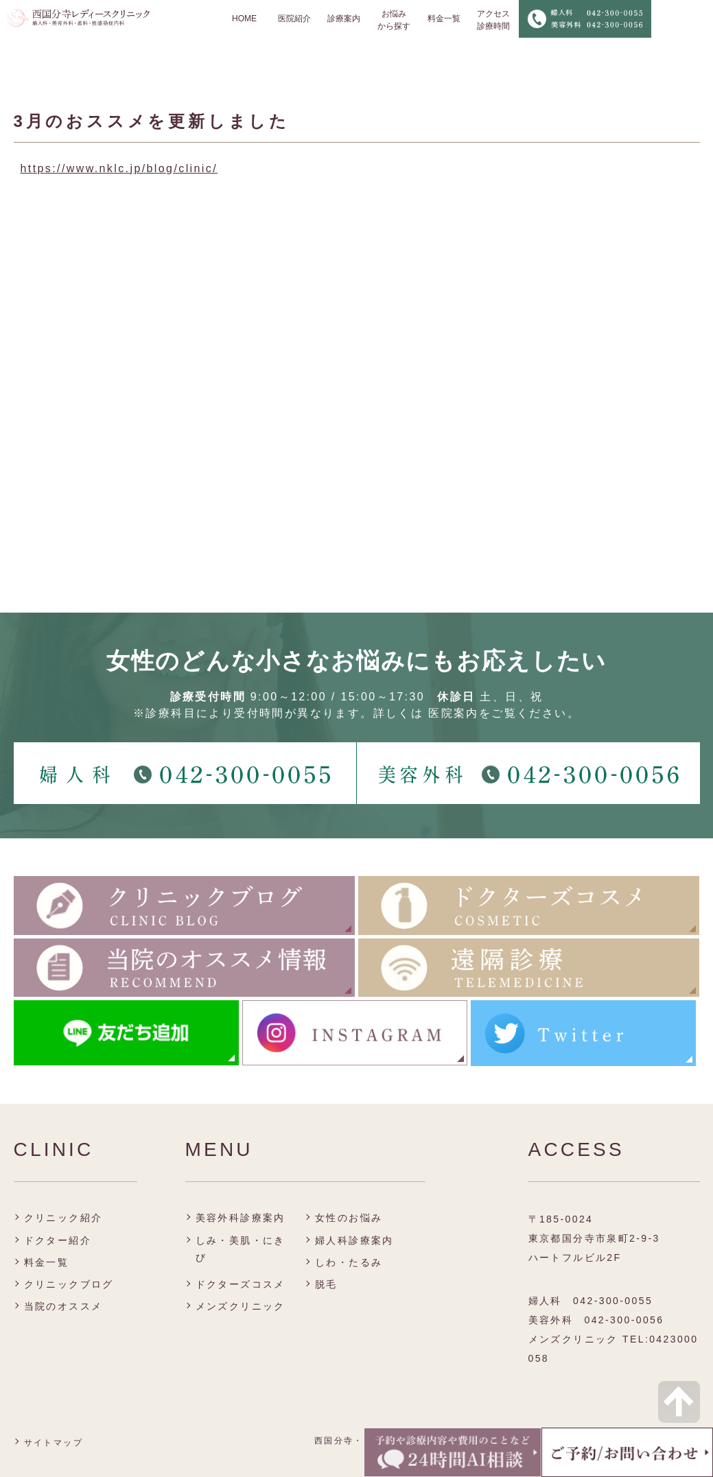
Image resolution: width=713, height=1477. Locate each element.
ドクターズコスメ (240, 1284)
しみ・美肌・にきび (240, 1249)
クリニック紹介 (63, 1217)
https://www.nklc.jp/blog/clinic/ (119, 168)
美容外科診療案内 (240, 1217)
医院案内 (453, 713)
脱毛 (326, 1284)
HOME (244, 18)
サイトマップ (53, 1443)
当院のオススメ (63, 1306)
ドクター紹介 (57, 1240)
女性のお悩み (348, 1217)
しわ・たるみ (348, 1262)
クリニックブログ (69, 1284)
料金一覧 (444, 18)
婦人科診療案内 (354, 1240)
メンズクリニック (240, 1306)
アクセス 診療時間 (493, 20)
